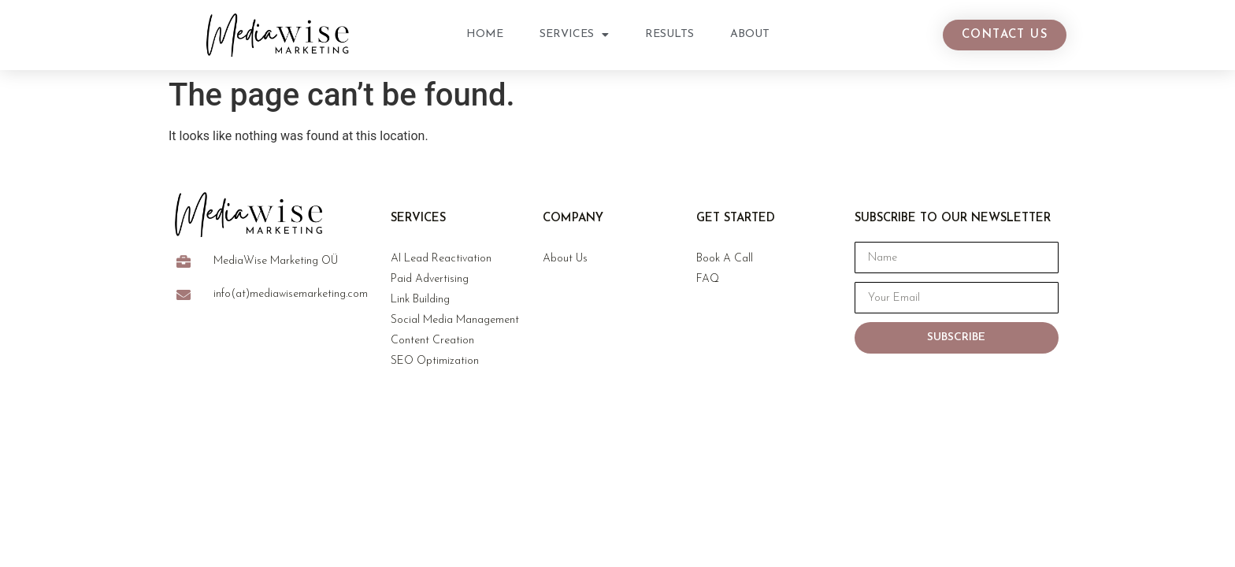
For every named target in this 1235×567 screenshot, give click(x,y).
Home (484, 34)
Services (574, 34)
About (750, 34)
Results (669, 34)
